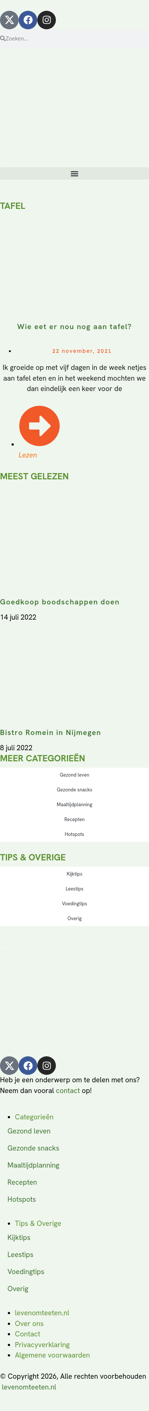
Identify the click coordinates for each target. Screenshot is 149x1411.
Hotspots (74, 834)
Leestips (74, 889)
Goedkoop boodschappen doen (60, 602)
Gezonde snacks (74, 790)
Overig (74, 918)
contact (68, 1090)
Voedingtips (74, 903)
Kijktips (74, 874)
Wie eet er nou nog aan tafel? (74, 326)
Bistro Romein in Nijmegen (50, 732)
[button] (74, 173)
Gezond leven (74, 775)
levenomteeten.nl (29, 1387)
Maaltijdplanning (74, 804)
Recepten (74, 819)
